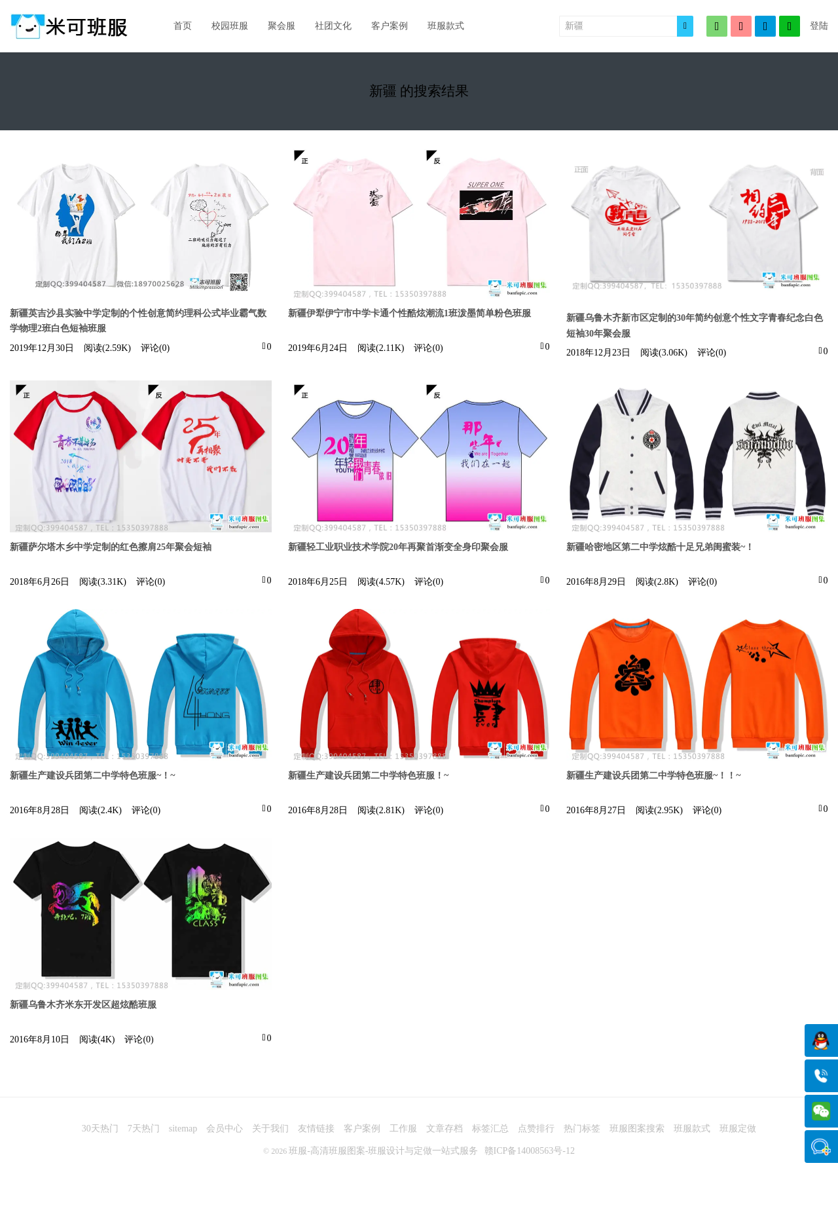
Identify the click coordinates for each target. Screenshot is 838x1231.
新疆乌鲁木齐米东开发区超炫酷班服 (83, 1005)
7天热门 (144, 1128)
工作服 (403, 1128)
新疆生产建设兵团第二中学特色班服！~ (368, 776)
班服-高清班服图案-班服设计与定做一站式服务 (383, 1151)
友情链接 (316, 1128)
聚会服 (281, 26)
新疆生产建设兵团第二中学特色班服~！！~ (653, 776)
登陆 (819, 26)
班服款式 (446, 26)
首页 (182, 26)
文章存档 (444, 1128)
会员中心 (224, 1128)
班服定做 (738, 1128)
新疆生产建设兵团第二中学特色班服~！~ (92, 776)
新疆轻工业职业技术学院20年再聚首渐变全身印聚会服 (398, 547)
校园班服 (229, 26)
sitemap (183, 1128)
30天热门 (100, 1128)
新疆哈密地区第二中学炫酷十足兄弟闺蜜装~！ (660, 547)
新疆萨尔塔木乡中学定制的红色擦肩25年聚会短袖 (110, 547)
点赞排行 (536, 1128)
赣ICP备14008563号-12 (529, 1151)
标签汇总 (490, 1128)
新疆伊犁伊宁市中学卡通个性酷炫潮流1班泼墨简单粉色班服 (409, 313)
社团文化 (333, 26)
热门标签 (582, 1128)
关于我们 (270, 1128)
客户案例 (389, 26)
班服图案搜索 (637, 1128)
